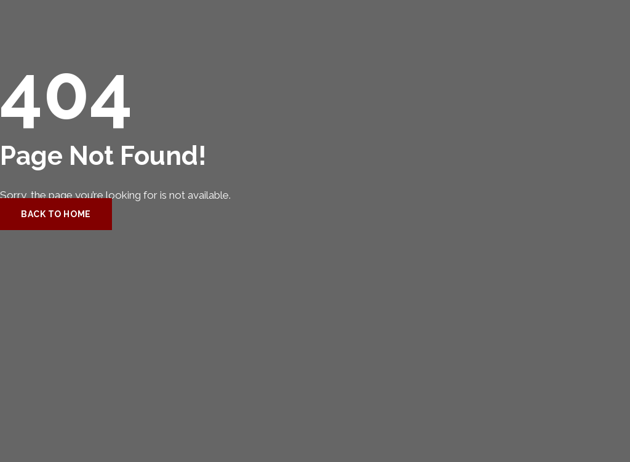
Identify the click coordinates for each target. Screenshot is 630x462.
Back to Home (56, 214)
